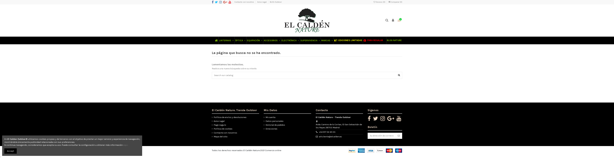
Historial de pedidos (275, 125)
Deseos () (379, 2)
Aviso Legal (262, 2)
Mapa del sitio (220, 136)
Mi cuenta (270, 117)
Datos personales (275, 121)
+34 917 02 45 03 (327, 132)
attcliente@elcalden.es (330, 136)
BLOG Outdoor (276, 2)
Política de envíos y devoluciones (230, 117)
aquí (125, 145)
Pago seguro (220, 125)
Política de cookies (223, 129)
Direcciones (271, 129)
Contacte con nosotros (244, 2)
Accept (10, 151)
